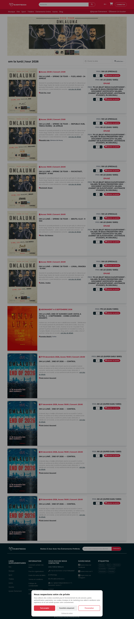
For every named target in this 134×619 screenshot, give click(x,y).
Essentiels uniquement (66, 608)
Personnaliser (89, 608)
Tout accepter (44, 608)
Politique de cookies (67, 613)
